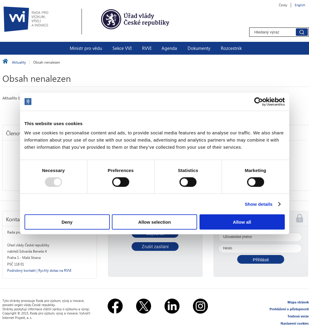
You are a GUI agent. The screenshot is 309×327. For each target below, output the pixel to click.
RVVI (146, 48)
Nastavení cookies (295, 323)
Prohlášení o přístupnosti (289, 309)
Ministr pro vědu (86, 48)
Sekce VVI (122, 48)
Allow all (242, 222)
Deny (67, 222)
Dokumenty (199, 48)
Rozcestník (231, 48)
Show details (259, 203)
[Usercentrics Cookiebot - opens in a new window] (258, 101)
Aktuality (19, 62)
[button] (260, 259)
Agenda (169, 48)
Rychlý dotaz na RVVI (54, 270)
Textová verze (298, 316)
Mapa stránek (298, 302)
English (300, 5)
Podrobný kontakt (21, 270)
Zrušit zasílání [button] (155, 246)
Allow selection (154, 222)
